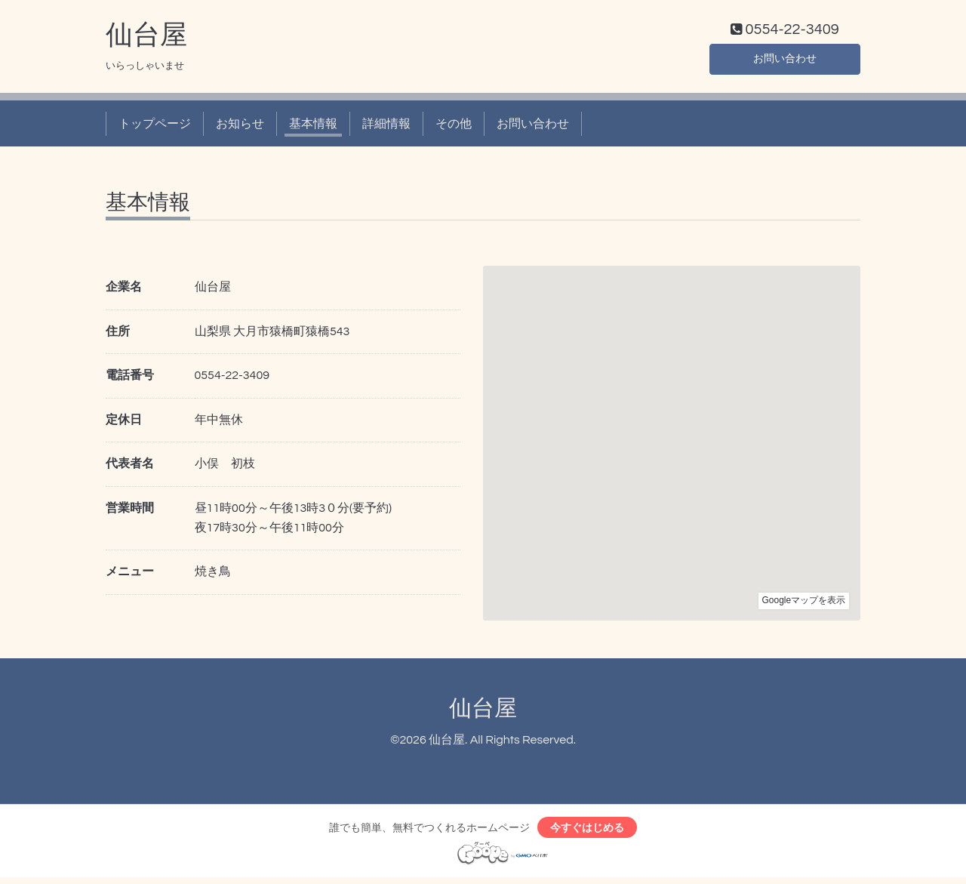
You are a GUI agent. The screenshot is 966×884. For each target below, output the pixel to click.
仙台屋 (146, 38)
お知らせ (240, 127)
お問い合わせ (785, 60)
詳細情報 (386, 127)
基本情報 (313, 127)
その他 (453, 127)
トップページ (154, 127)
